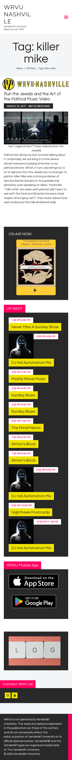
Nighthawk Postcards (30, 512)
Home (19, 68)
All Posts (31, 68)
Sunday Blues (23, 395)
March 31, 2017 (16, 106)
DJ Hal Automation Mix (31, 363)
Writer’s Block (23, 444)
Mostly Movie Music (28, 379)
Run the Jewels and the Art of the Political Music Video (32, 96)
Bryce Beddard (39, 106)
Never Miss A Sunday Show (35, 327)
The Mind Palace (26, 428)
